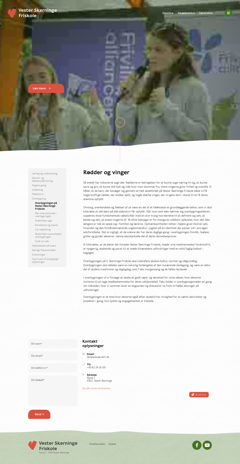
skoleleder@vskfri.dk (98, 357)
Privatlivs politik (97, 443)
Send (39, 414)
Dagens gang (39, 185)
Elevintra (167, 13)
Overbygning (39, 198)
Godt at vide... (43, 241)
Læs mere (42, 88)
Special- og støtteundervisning (42, 179)
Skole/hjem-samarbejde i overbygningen (48, 235)
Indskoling (37, 189)
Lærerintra (205, 13)
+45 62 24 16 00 (96, 367)
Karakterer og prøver (46, 225)
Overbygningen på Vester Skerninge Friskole (46, 206)
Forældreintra (186, 13)
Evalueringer (38, 254)
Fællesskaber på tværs (44, 245)
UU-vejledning (43, 229)
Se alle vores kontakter (96, 388)
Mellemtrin (38, 194)
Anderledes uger (43, 220)
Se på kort (199, 394)
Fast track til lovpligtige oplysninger (45, 260)
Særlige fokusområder (44, 250)
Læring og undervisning (44, 173)
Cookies (112, 443)
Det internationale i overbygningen (45, 215)
